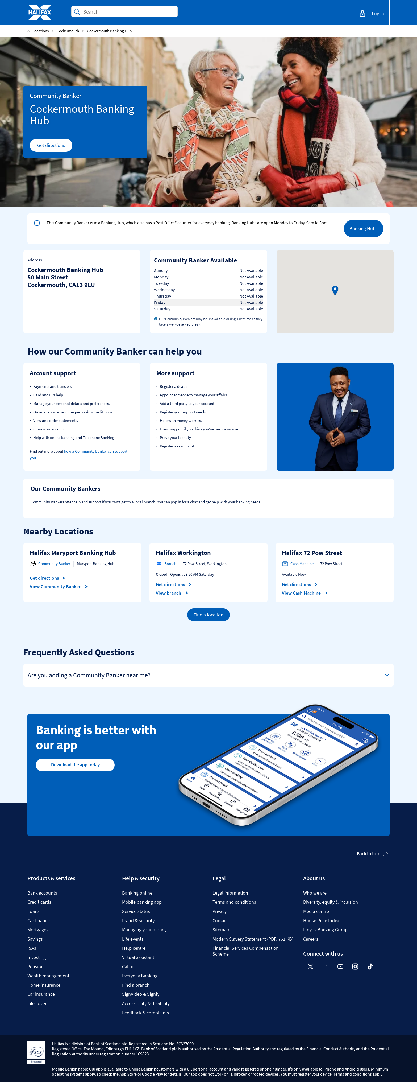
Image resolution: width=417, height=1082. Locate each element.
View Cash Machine (305, 593)
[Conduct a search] (128, 11)
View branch (172, 593)
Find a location (208, 615)
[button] (335, 291)
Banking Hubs (363, 228)
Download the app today (75, 765)
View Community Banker (59, 586)
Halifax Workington (183, 553)
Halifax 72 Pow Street (312, 553)
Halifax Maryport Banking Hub (73, 553)
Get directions (55, 146)
